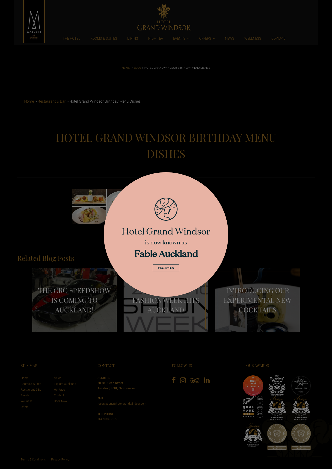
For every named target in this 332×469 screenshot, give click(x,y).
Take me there (166, 268)
